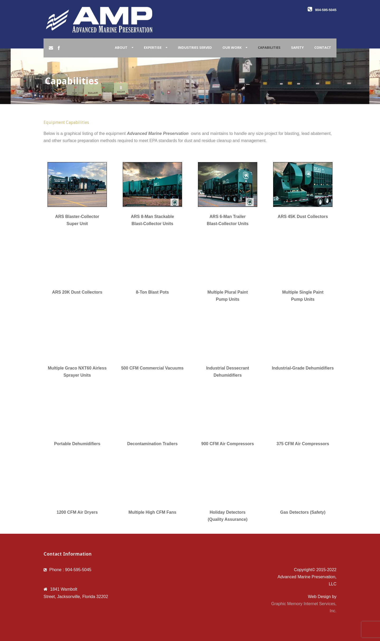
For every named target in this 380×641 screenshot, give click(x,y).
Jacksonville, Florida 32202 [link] (82, 596)
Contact (322, 47)
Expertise (153, 47)
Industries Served (195, 47)
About (121, 47)
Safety (297, 47)
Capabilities (269, 47)
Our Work (231, 47)
